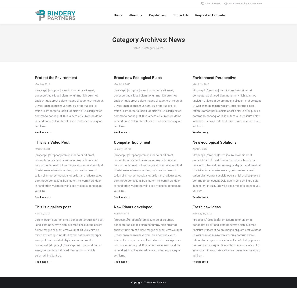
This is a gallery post (53, 207)
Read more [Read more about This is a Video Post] (43, 197)
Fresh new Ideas (207, 207)
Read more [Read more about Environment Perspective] (201, 132)
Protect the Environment (56, 77)
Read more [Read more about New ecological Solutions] (201, 197)
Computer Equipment (132, 142)
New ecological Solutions (215, 142)
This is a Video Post (52, 142)
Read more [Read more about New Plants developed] (122, 261)
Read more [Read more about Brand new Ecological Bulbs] (122, 132)
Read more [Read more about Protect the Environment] (43, 132)
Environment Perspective (214, 77)
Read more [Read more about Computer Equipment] (122, 197)
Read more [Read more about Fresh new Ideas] (201, 261)
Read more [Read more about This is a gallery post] (43, 261)
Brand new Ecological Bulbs (138, 77)
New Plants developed (133, 207)
